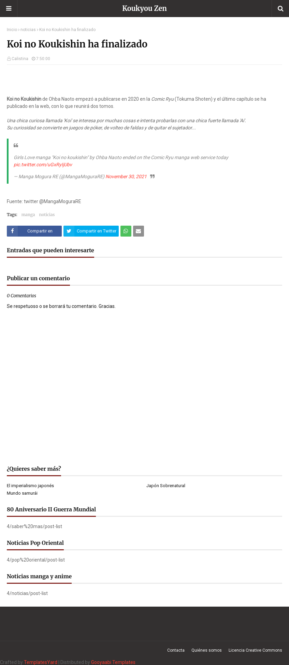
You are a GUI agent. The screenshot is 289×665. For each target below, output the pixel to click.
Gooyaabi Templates (113, 662)
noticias (28, 29)
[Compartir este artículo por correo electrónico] (138, 231)
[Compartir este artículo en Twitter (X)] (90, 231)
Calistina (20, 58)
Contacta (176, 650)
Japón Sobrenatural (165, 485)
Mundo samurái (22, 493)
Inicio (12, 29)
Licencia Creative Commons (255, 650)
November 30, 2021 (126, 176)
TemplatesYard (40, 662)
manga (28, 214)
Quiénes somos (206, 650)
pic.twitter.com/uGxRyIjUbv (43, 164)
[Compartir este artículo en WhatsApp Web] (125, 231)
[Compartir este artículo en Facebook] (34, 231)
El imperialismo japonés (30, 485)
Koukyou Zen (144, 8)
